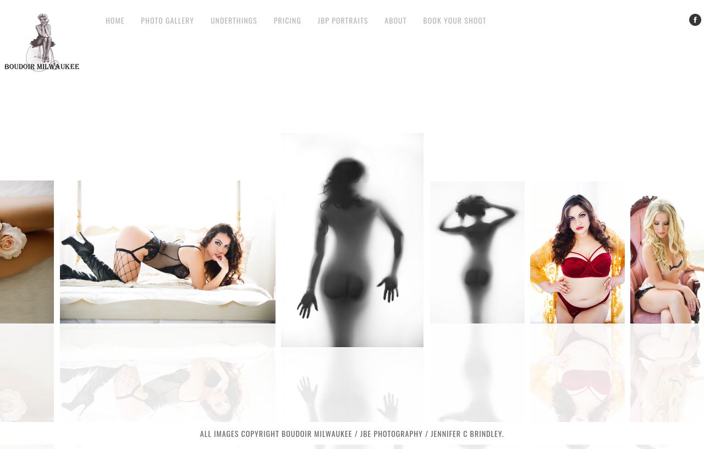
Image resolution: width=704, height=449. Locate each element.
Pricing (287, 20)
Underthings (234, 20)
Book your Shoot (454, 20)
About (395, 20)
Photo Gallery (167, 20)
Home (115, 20)
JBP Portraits (343, 20)
